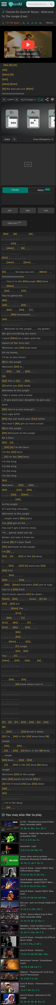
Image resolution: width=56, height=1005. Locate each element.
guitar (7, 139)
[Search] (51, 4)
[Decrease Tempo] (4, 99)
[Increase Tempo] (16, 99)
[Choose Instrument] (14, 139)
